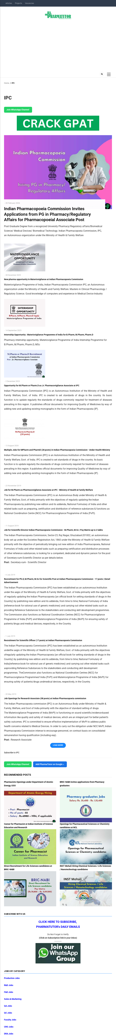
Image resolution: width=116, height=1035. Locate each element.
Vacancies (29, 3)
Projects (18, 3)
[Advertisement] (58, 45)
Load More (58, 745)
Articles (9, 3)
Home (6, 83)
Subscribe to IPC (11, 752)
